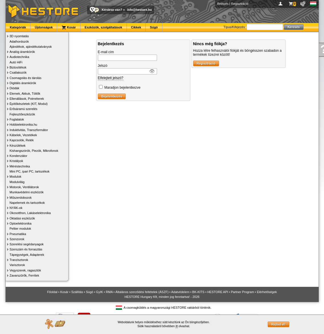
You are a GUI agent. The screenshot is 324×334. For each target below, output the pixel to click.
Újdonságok (44, 27)
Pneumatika (18, 234)
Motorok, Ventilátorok (24, 187)
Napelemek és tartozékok (27, 202)
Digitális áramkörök (23, 83)
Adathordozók (19, 41)
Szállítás (77, 292)
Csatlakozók (18, 72)
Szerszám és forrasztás (26, 249)
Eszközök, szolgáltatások (103, 27)
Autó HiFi (16, 62)
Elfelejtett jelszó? (110, 78)
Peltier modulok (20, 228)
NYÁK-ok (16, 207)
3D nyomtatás (19, 36)
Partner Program (242, 292)
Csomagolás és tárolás (26, 78)
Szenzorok (17, 239)
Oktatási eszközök (22, 218)
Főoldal (52, 292)
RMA (109, 292)
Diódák (14, 88)
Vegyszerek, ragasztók (25, 270)
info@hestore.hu (139, 9)
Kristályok (16, 161)
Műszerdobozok (21, 197)
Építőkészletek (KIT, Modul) (29, 103)
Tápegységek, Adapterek (27, 254)
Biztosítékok (18, 67)
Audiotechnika (19, 57)
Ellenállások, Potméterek (27, 98)
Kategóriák (18, 27)
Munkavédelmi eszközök (27, 192)
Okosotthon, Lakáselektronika (30, 213)
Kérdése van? (112, 9)
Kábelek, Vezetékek (23, 135)
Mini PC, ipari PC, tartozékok (30, 171)
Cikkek (136, 27)
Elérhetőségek (267, 292)
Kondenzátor (18, 155)
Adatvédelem (180, 292)
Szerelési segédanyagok (27, 244)
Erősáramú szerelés (24, 109)
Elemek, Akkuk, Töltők (25, 93)
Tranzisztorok (19, 260)
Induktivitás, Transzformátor (29, 130)
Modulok (16, 176)
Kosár (68, 27)
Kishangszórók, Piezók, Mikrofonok (34, 150)
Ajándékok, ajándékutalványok (31, 46)
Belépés (223, 3)
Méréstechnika (20, 166)
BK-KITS (198, 292)
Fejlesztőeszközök (22, 114)
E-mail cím (106, 52)
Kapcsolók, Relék (22, 140)
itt (177, 326)
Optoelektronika (21, 223)
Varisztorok (17, 265)
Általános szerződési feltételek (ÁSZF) (141, 292)
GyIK (99, 292)
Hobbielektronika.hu (23, 124)
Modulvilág (17, 182)
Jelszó (103, 66)
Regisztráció (239, 3)
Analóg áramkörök (22, 51)
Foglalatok (17, 119)
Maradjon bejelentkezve (122, 88)
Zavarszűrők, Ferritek (24, 275)
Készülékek (18, 145)
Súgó (154, 27)
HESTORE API (217, 292)
